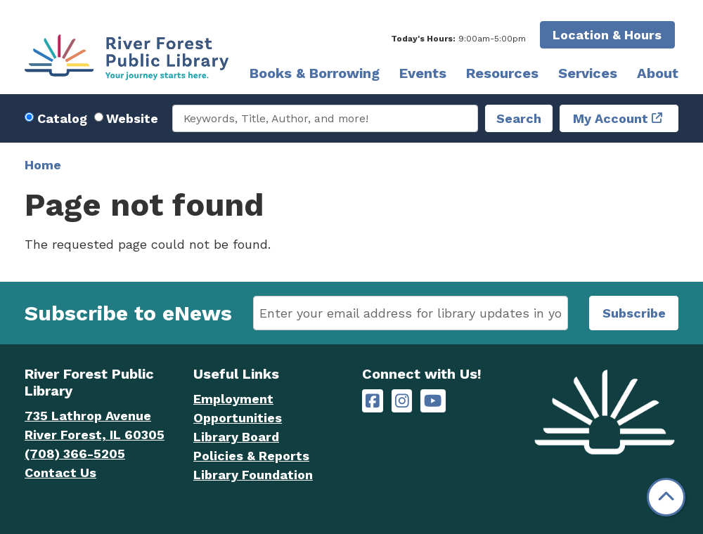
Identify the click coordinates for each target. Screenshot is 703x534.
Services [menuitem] (587, 73)
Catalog (62, 118)
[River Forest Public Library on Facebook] (372, 400)
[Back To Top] (666, 497)
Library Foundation (253, 474)
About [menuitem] (657, 73)
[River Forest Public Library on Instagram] (402, 400)
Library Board (236, 436)
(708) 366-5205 (75, 453)
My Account (610, 118)
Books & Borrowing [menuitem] (315, 73)
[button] (458, 38)
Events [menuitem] (422, 73)
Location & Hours (607, 34)
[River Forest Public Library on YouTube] (432, 400)
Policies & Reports (251, 455)
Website (132, 118)
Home (43, 164)
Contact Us (60, 472)
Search (518, 118)
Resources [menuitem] (502, 73)
